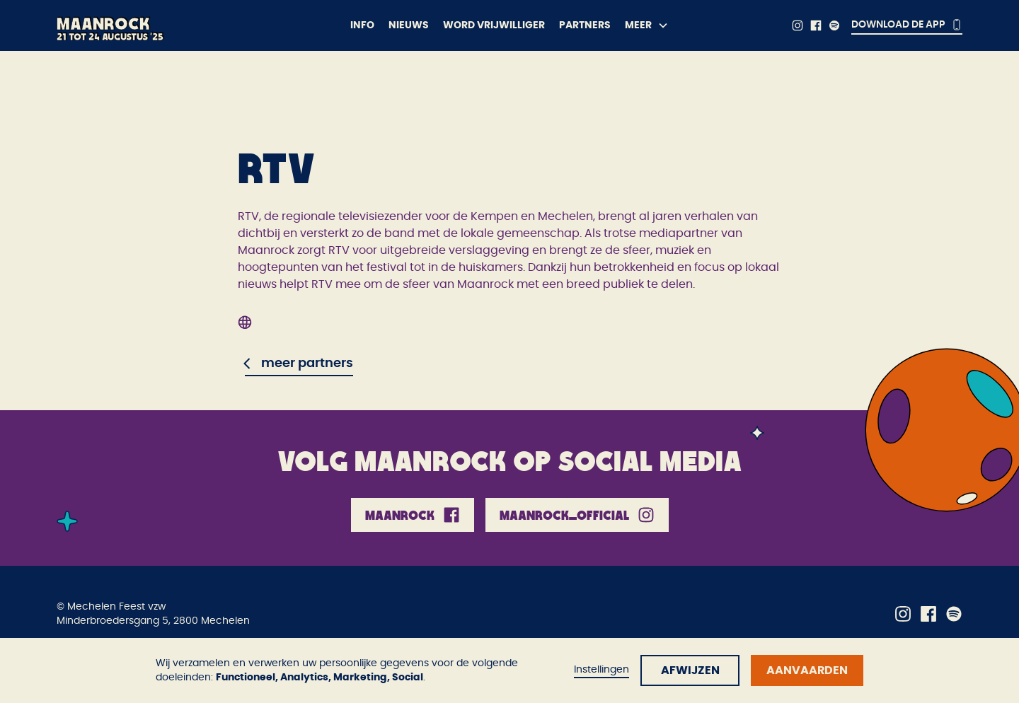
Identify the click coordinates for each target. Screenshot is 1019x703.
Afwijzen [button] (690, 670)
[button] (647, 25)
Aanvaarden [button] (807, 670)
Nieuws (408, 25)
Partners (585, 25)
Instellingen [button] (601, 670)
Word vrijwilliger (494, 25)
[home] (167, 25)
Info (362, 25)
